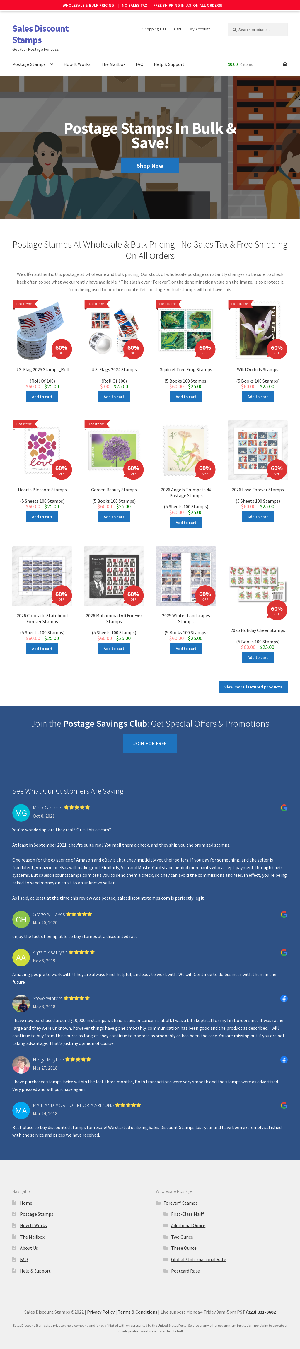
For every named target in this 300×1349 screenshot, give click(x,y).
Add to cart (42, 390)
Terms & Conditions (137, 1297)
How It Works (77, 58)
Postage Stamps (29, 58)
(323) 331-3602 (261, 1297)
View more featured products (253, 672)
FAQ (140, 58)
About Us (29, 1233)
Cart (177, 23)
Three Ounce (184, 1233)
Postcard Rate (185, 1256)
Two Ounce (182, 1222)
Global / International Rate (198, 1244)
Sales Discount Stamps (40, 28)
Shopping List (154, 23)
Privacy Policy (101, 1297)
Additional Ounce (188, 1210)
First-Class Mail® (187, 1199)
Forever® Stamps (180, 1188)
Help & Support (169, 58)
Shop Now (150, 159)
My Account (200, 23)
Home (26, 1188)
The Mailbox (113, 58)
